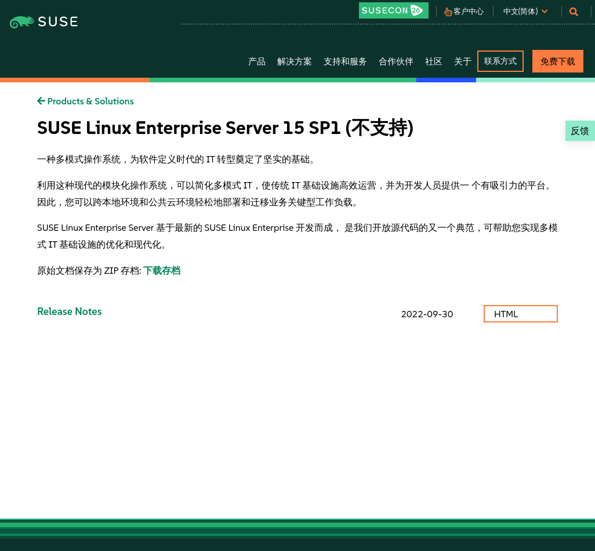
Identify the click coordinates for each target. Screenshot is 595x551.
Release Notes (69, 311)
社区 (433, 61)
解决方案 (294, 61)
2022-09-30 (427, 314)
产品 (257, 61)
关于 (462, 61)
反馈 (580, 130)
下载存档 (161, 270)
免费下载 (557, 61)
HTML (507, 314)
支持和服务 (345, 61)
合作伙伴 (396, 61)
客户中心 (468, 12)
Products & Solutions (85, 101)
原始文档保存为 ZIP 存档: (90, 270)
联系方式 (500, 61)
